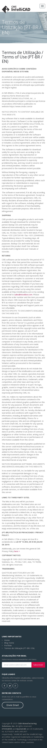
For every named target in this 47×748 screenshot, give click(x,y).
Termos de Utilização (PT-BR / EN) (19, 648)
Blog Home (9, 643)
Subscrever (38, 665)
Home (7, 640)
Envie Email (13, 705)
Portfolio (8, 645)
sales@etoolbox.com (23, 294)
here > (17, 551)
